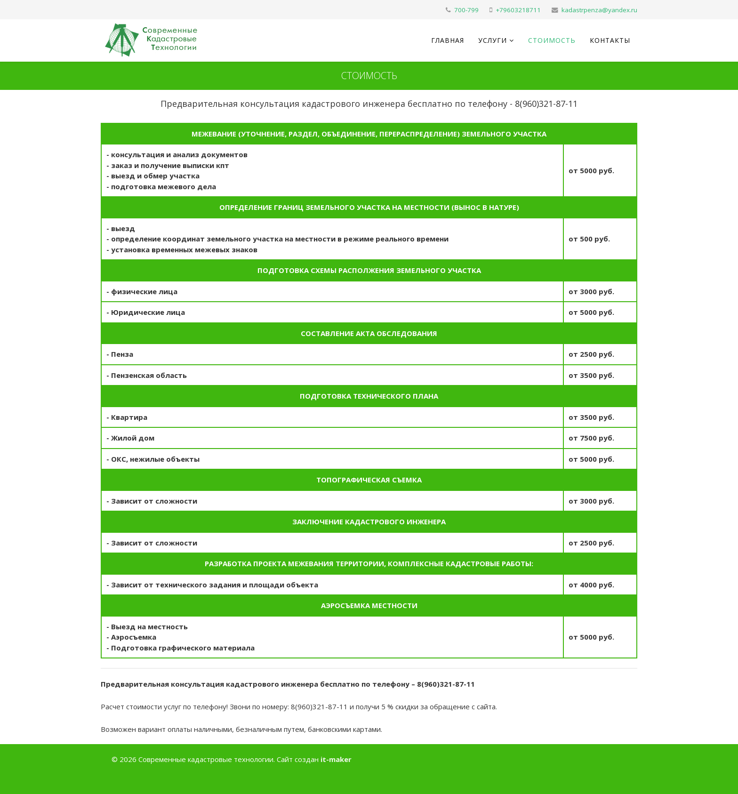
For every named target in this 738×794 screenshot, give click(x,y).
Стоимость (552, 40)
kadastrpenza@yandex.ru (599, 10)
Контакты (610, 40)
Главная (447, 40)
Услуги (492, 40)
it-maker (336, 759)
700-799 (466, 10)
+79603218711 (518, 10)
